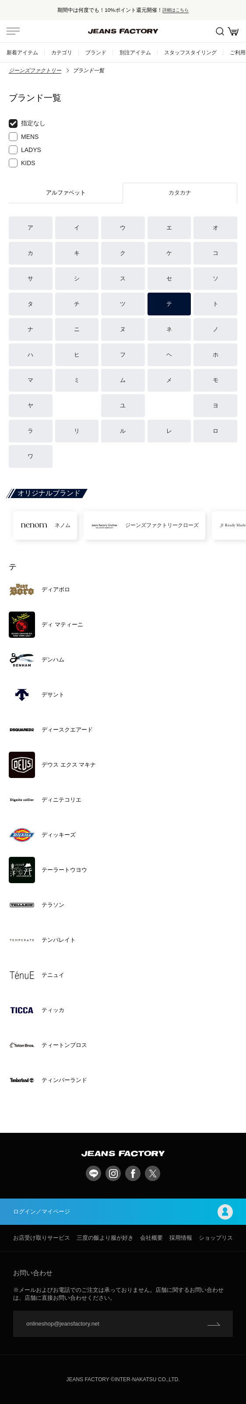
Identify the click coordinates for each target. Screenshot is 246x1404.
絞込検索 (220, 31)
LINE (93, 1173)
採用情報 (180, 1237)
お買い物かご (233, 31)
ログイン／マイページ (123, 1212)
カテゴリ (61, 52)
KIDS (22, 163)
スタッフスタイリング (190, 52)
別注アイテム (135, 52)
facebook (133, 1173)
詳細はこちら (175, 9)
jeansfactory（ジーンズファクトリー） (123, 31)
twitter (152, 1173)
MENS (24, 136)
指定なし (27, 123)
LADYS (25, 149)
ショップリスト (219, 1237)
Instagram (113, 1173)
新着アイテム (22, 52)
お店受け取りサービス (41, 1237)
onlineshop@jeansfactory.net (62, 1323)
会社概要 (151, 1237)
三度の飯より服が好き (105, 1237)
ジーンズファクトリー (35, 70)
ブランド (95, 52)
